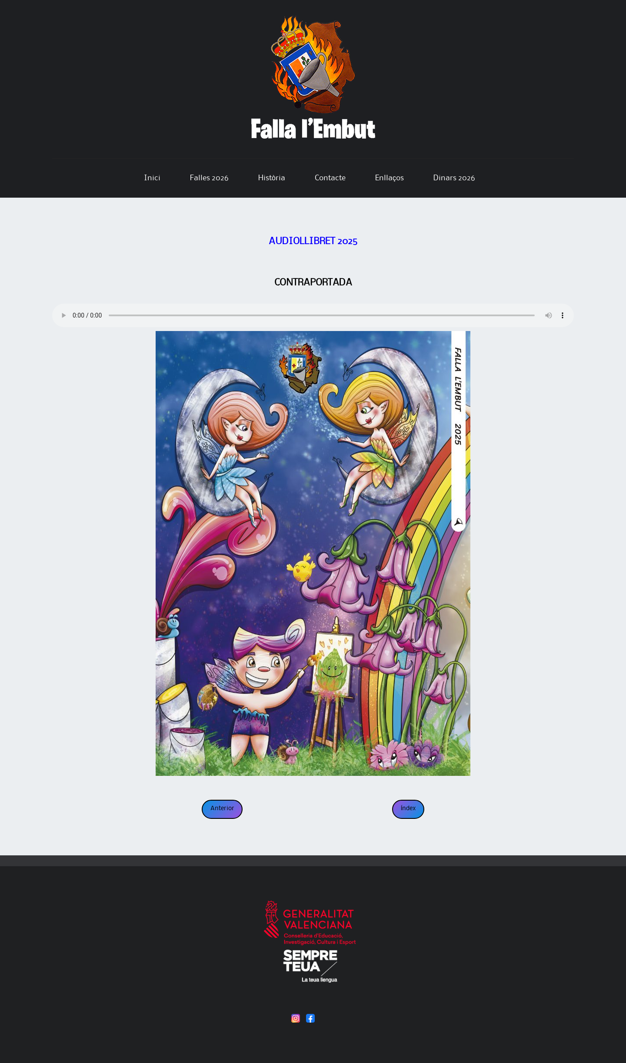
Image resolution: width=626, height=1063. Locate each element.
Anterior (222, 808)
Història (271, 178)
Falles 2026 (209, 178)
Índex (408, 808)
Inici (152, 178)
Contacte (330, 178)
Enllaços (389, 178)
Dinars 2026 (454, 178)
